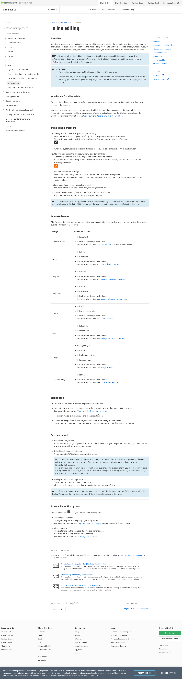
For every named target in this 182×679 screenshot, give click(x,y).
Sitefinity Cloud (6, 638)
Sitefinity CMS (6, 631)
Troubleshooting (126, 9)
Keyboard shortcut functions (136, 607)
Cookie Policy (8, 675)
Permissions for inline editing (164, 45)
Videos (78, 634)
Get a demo (158, 75)
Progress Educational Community (123, 638)
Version (52, 9)
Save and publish (159, 60)
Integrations (42, 659)
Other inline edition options (163, 64)
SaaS (40, 638)
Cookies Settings (168, 673)
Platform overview (161, 79)
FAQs (77, 652)
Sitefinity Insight (7, 634)
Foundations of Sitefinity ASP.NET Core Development (81, 584)
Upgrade (78, 649)
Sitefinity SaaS (6, 641)
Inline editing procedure (162, 49)
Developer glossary (118, 645)
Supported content (160, 53)
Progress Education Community (131, 554)
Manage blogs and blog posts (113, 278)
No (62, 608)
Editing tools (157, 56)
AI (38, 652)
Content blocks (107, 243)
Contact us (163, 648)
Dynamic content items (111, 381)
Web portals (42, 656)
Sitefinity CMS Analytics (87, 535)
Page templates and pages (89, 522)
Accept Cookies (145, 673)
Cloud (40, 634)
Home (53, 22)
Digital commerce (44, 649)
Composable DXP (44, 645)
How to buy (163, 644)
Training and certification (120, 634)
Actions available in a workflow (110, 115)
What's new (5, 645)
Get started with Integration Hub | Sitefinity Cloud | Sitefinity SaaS (86, 563)
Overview (156, 42)
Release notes (6, 649)
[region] (91, 673)
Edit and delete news (110, 263)
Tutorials (94, 9)
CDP (39, 641)
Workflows (88, 115)
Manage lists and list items (112, 337)
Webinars (79, 638)
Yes (54, 608)
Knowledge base (81, 645)
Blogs (77, 631)
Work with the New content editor (92, 410)
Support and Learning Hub (121, 631)
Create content (63, 22)
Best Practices (108, 9)
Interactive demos (118, 641)
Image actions (107, 366)
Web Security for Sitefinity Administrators (77, 574)
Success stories (81, 641)
